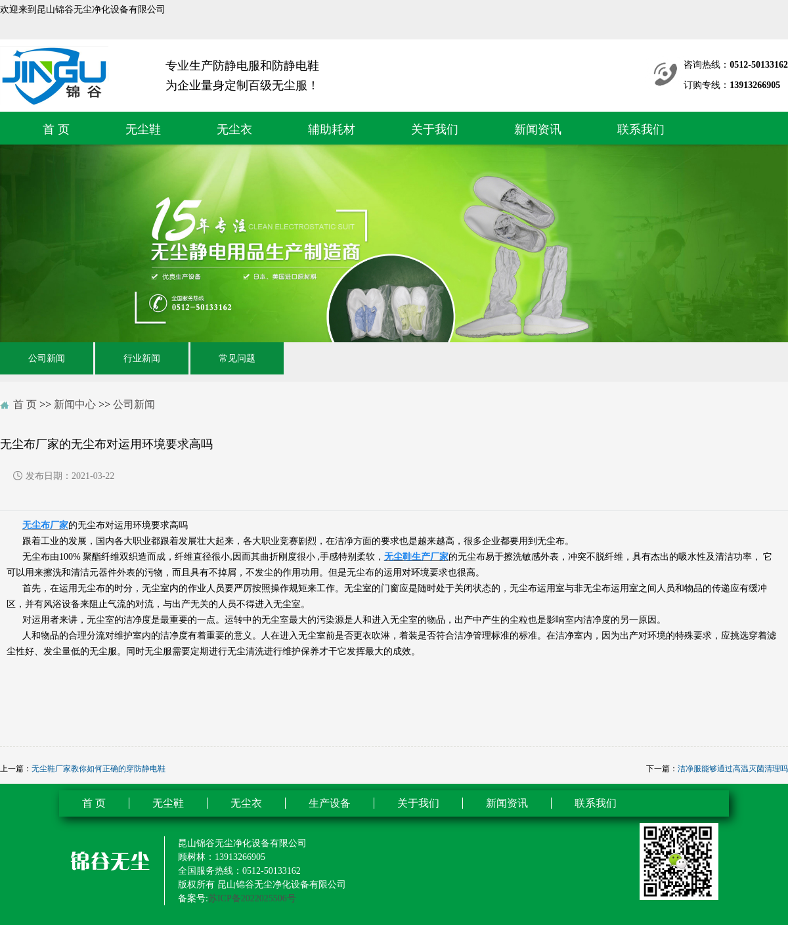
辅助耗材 (331, 129)
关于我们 (434, 129)
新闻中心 (75, 404)
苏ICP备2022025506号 (252, 898)
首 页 (56, 129)
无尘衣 (234, 129)
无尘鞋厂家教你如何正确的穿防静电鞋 (98, 768)
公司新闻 (46, 358)
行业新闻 (141, 358)
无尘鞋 (143, 129)
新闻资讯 (537, 129)
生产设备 (330, 803)
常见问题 (237, 358)
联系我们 (641, 129)
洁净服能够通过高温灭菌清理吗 (733, 768)
